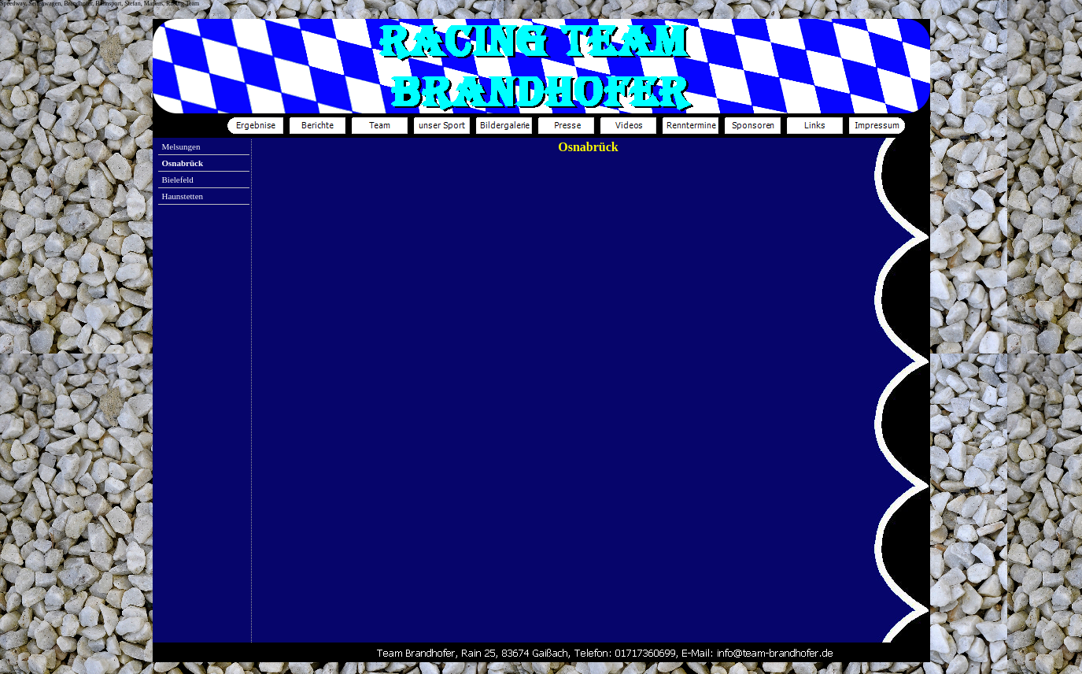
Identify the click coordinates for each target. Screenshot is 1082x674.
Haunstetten (183, 196)
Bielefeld (178, 179)
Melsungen (181, 146)
